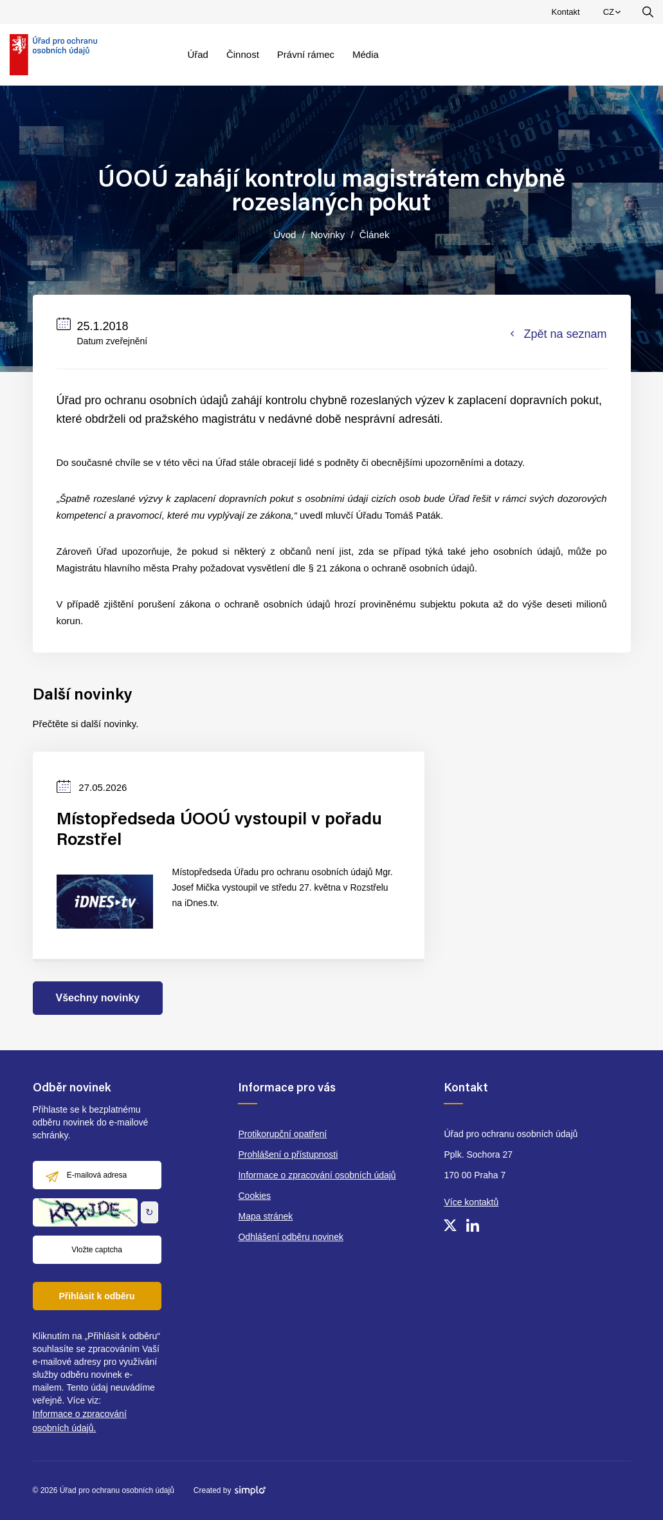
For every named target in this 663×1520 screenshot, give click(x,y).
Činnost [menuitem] (242, 54)
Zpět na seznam (559, 334)
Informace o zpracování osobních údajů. (80, 1421)
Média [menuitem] (365, 54)
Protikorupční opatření (282, 1134)
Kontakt (566, 12)
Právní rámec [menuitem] (305, 54)
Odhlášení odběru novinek (290, 1237)
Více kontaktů (471, 1202)
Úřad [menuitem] (197, 54)
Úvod (284, 234)
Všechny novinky (98, 997)
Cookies (254, 1196)
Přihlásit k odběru (96, 1296)
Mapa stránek (265, 1216)
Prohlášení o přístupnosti (288, 1154)
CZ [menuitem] (614, 14)
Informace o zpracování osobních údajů (316, 1175)
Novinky (328, 234)
